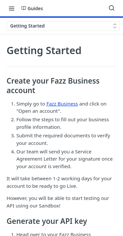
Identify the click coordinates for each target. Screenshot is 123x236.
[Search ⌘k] (111, 8)
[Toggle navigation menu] (11, 8)
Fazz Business (62, 103)
